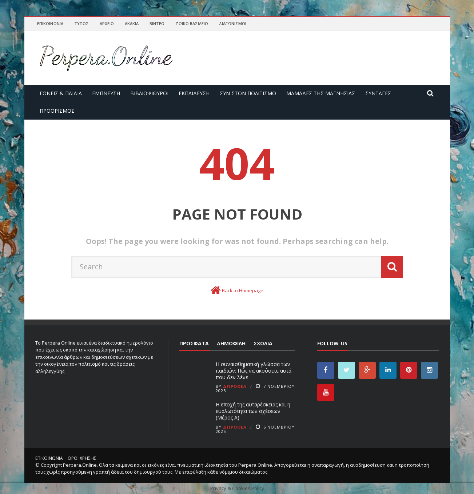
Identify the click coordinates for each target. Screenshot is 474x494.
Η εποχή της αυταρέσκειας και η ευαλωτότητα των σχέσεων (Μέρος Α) (253, 411)
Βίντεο (157, 23)
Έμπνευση (106, 93)
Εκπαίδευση (194, 93)
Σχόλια (263, 343)
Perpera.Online (80, 465)
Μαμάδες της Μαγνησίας (320, 93)
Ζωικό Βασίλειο (191, 23)
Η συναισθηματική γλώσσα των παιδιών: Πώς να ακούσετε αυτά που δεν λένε (253, 371)
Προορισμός (57, 110)
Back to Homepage (242, 290)
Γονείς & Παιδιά (61, 93)
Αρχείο (107, 23)
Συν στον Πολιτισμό (248, 93)
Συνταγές (378, 93)
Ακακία (132, 23)
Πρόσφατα (194, 343)
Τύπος (81, 23)
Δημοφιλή (231, 343)
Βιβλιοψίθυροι (149, 93)
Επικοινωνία (50, 23)
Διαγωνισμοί (232, 23)
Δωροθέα (235, 386)
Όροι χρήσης (82, 458)
